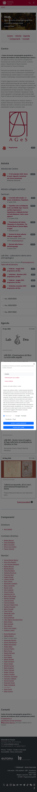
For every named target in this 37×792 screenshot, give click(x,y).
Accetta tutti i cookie (18, 427)
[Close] (34, 364)
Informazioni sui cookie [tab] (12, 377)
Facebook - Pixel (10, 419)
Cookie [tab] (7, 374)
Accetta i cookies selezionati (18, 423)
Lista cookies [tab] (9, 381)
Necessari (8, 416)
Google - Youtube (20, 416)
